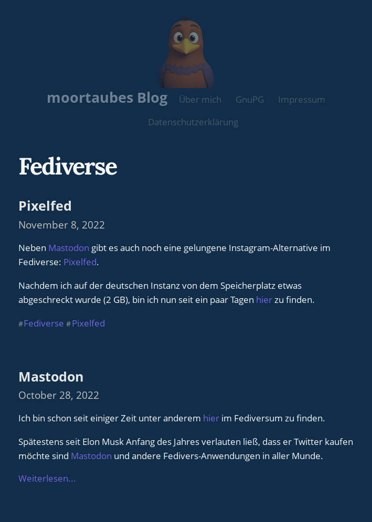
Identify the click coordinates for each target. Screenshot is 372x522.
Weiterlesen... (47, 478)
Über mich (200, 99)
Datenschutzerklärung (193, 122)
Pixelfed (45, 205)
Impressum (301, 99)
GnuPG (250, 99)
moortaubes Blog (107, 97)
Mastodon (68, 248)
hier (264, 299)
